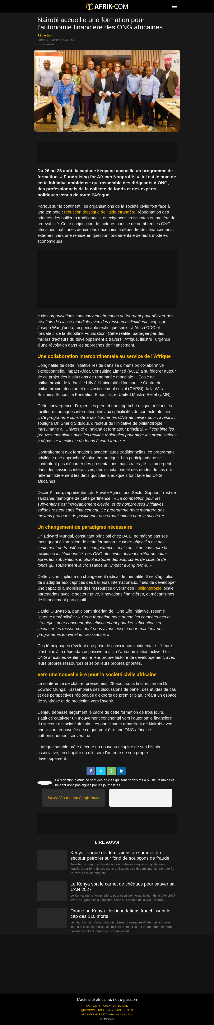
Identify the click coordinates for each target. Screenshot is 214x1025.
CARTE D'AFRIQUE (97, 1005)
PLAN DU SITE (119, 1005)
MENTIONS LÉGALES (120, 1010)
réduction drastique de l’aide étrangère (99, 212)
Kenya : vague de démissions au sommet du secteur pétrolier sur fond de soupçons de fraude (119, 855)
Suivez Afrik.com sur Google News (73, 798)
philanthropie (150, 588)
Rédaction (45, 35)
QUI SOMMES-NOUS (93, 1010)
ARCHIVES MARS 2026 (94, 1014)
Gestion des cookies (121, 1014)
